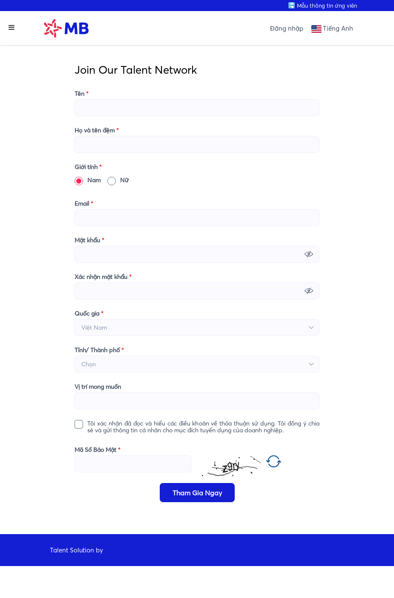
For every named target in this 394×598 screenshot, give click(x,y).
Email (84, 203)
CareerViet (77, 582)
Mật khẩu (89, 240)
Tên (82, 93)
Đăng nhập (286, 28)
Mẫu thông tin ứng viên (327, 5)
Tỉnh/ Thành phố (99, 350)
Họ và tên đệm (97, 130)
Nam (88, 180)
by (100, 550)
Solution (83, 550)
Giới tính (88, 167)
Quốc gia (89, 313)
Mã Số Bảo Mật (98, 449)
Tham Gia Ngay (197, 493)
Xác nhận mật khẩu (103, 276)
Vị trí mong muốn (98, 386)
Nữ (118, 180)
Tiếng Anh (338, 28)
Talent (60, 550)
